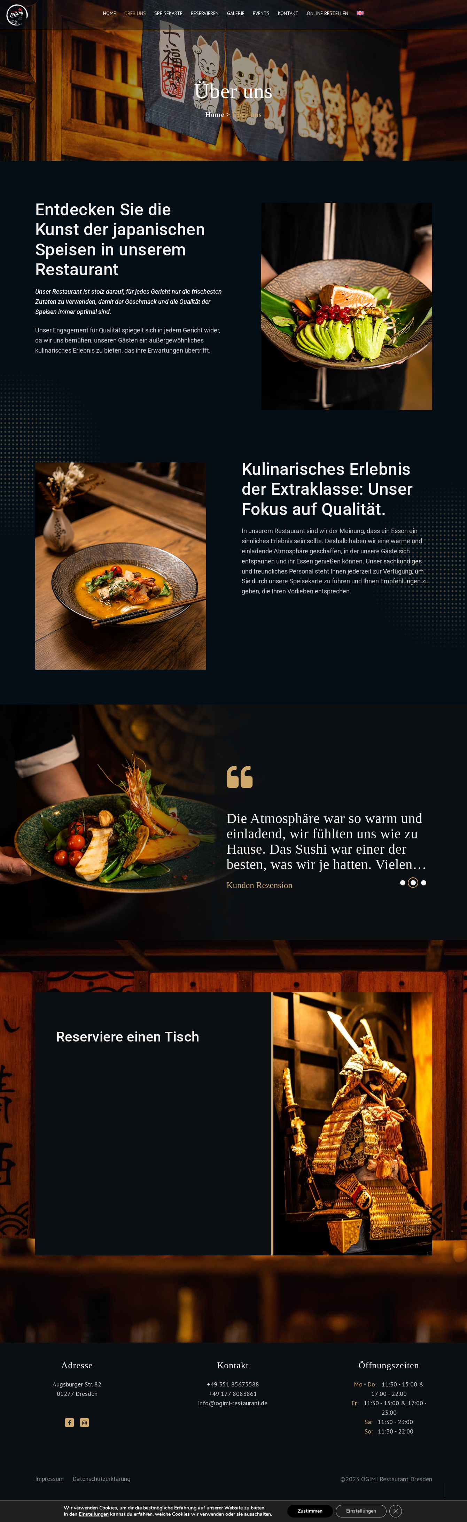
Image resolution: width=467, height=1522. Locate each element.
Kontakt (288, 13)
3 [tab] (423, 882)
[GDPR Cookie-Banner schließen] (395, 1511)
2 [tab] (413, 882)
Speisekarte (168, 13)
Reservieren (205, 13)
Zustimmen (310, 1511)
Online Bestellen (327, 13)
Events (261, 13)
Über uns (135, 13)
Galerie (235, 13)
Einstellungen (94, 1514)
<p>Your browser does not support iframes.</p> (153, 1136)
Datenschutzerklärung (101, 1479)
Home (109, 13)
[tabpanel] (329, 822)
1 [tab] (402, 882)
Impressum (49, 1479)
